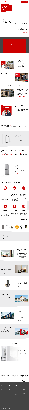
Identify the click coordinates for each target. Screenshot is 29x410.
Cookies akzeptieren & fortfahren (14, 48)
